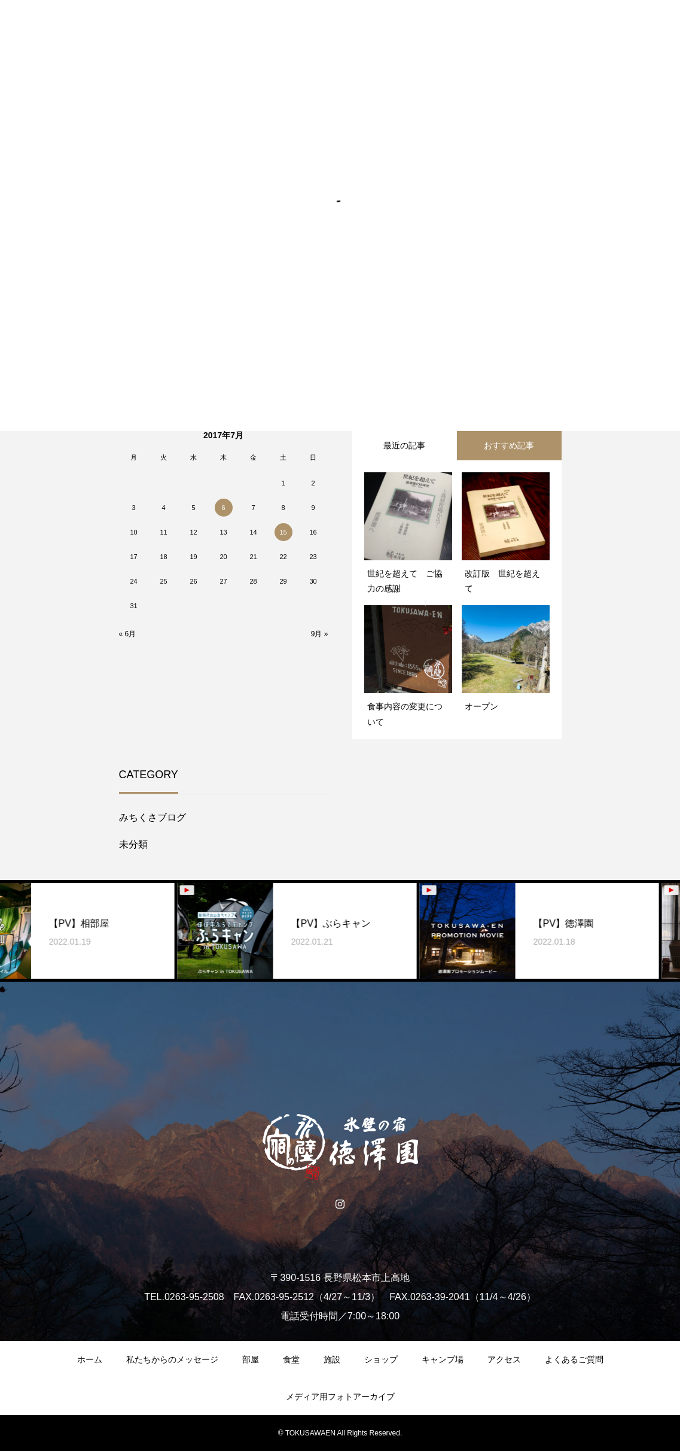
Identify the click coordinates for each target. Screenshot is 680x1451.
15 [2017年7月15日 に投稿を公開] (282, 532)
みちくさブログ (152, 817)
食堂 (291, 1359)
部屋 (250, 1359)
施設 (332, 1359)
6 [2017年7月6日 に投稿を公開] (223, 507)
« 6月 (127, 634)
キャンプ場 (443, 1359)
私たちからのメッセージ (172, 1359)
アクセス (504, 1359)
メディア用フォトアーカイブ (340, 1396)
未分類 (133, 844)
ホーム (89, 1359)
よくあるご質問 (574, 1359)
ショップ (381, 1359)
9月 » (319, 634)
